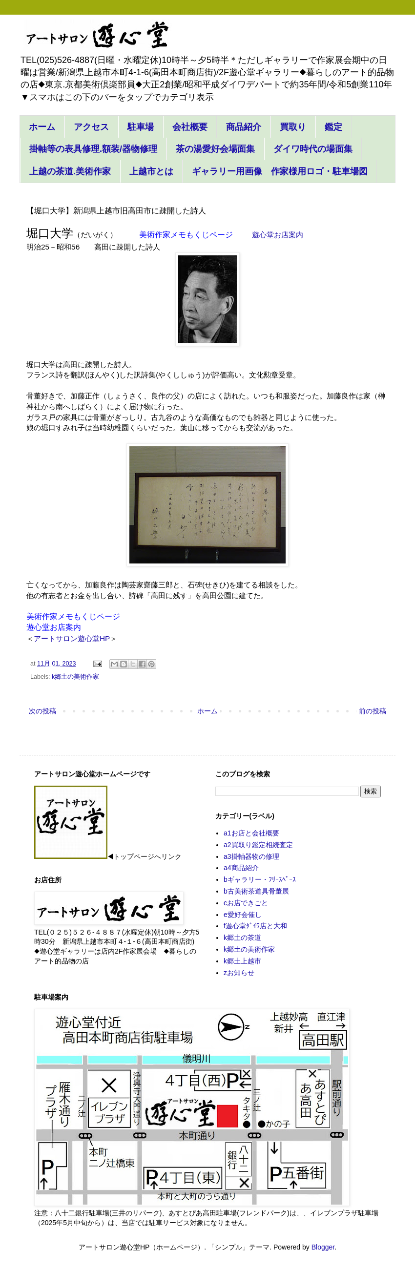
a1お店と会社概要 (251, 833)
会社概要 (190, 127)
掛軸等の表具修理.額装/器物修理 (93, 149)
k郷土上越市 (242, 961)
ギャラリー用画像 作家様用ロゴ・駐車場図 (280, 171)
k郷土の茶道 (242, 937)
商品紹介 (243, 127)
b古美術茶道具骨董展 (256, 891)
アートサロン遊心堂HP (72, 638)
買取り (293, 127)
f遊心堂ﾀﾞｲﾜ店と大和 (255, 926)
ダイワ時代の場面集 (313, 149)
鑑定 (333, 127)
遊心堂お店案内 (53, 627)
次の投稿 (42, 711)
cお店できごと (246, 903)
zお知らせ (239, 973)
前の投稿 (372, 711)
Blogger (322, 1247)
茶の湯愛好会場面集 (215, 149)
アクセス (91, 127)
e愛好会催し (243, 914)
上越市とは (151, 171)
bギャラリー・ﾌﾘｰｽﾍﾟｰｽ (260, 879)
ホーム (42, 127)
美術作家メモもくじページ (186, 234)
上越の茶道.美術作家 (70, 171)
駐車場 (140, 127)
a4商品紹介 (241, 868)
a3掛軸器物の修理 (251, 856)
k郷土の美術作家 (75, 676)
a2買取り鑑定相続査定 (258, 845)
